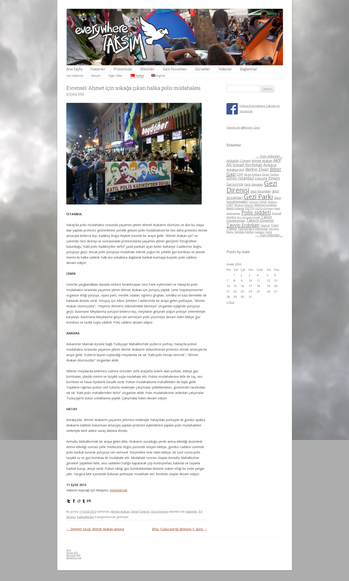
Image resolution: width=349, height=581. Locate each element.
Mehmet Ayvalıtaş (265, 205)
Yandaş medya (244, 232)
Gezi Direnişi (159, 511)
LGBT (230, 205)
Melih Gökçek (235, 208)
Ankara (269, 164)
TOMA (274, 225)
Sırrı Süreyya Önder (248, 217)
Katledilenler (85, 517)
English (158, 75)
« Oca (230, 302)
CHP (240, 174)
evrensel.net (118, 490)
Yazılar (72, 552)
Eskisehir (261, 178)
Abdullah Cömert (239, 161)
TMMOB (265, 225)
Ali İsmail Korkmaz (244, 164)
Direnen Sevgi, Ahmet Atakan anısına (95, 529)
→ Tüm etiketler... (269, 156)
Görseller (202, 69)
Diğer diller (115, 75)
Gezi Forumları (175, 69)
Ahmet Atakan (120, 511)
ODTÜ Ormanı (264, 208)
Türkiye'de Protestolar (253, 229)
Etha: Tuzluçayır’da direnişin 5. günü (179, 529)
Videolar (225, 69)
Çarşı (268, 232)
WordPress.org (73, 557)
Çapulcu (259, 232)
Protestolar (122, 69)
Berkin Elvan (257, 169)
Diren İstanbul (240, 178)
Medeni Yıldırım (244, 205)
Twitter (232, 228)
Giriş (68, 550)
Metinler (147, 69)
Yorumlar (73, 555)
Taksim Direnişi (260, 220)
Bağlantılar (248, 69)
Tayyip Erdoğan (243, 225)
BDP (242, 170)
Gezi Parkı (258, 196)
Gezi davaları (253, 184)
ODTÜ (249, 208)
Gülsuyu (254, 202)
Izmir (263, 202)
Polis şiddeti (256, 212)
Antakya (232, 169)
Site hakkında (74, 75)
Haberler (97, 69)
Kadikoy (272, 202)
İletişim (95, 75)
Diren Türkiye (140, 511)
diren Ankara (252, 174)
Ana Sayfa (74, 69)
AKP (277, 160)
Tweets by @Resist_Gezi (243, 127)
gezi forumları (260, 191)
